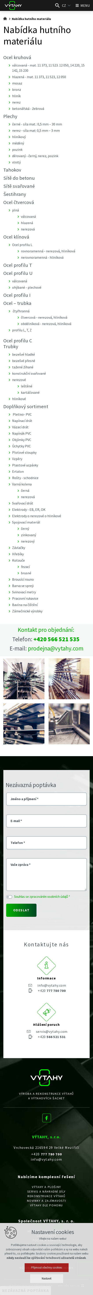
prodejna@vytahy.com (55, 648)
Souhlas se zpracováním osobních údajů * (42, 896)
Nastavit (46, 1278)
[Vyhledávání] (57, 5)
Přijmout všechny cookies (46, 1267)
